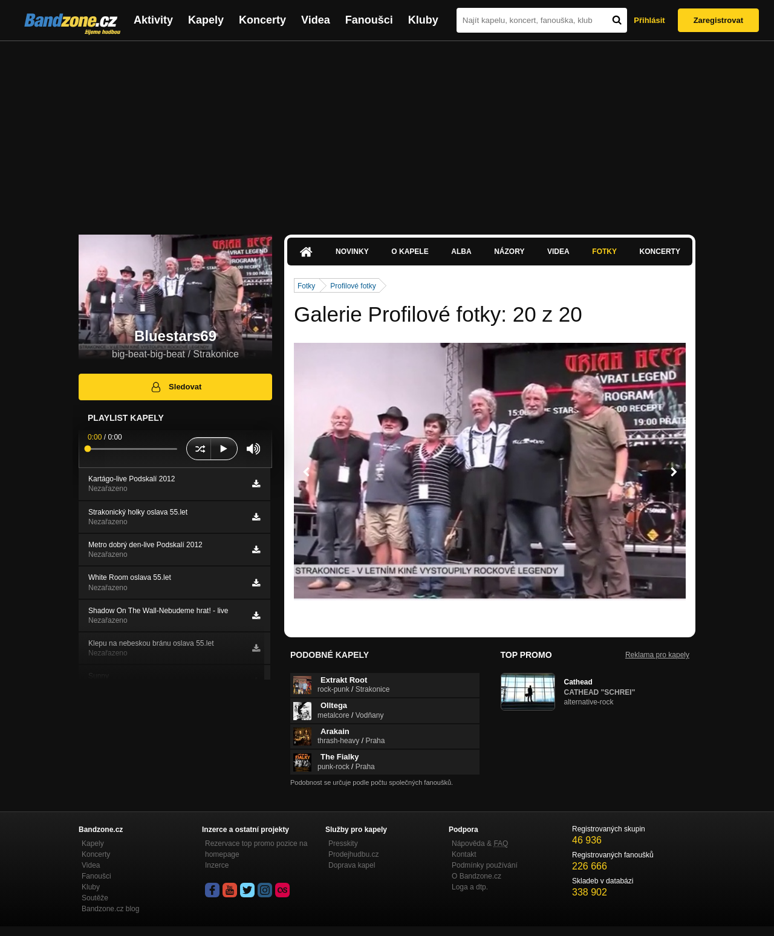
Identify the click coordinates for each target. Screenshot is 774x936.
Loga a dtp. (470, 887)
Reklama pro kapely (657, 655)
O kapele (409, 251)
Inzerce (217, 865)
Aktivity (153, 20)
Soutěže (95, 898)
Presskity (343, 843)
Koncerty (262, 20)
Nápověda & (480, 843)
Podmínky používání (485, 865)
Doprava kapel (351, 865)
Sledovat (175, 387)
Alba (461, 251)
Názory (509, 251)
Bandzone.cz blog (110, 909)
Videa (315, 20)
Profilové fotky (353, 286)
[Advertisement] (387, 131)
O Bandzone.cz (476, 876)
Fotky (604, 251)
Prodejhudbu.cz (353, 854)
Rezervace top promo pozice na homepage (256, 849)
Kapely (206, 20)
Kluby (423, 20)
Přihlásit (649, 20)
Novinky (352, 251)
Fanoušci (369, 20)
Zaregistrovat (718, 20)
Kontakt (464, 854)
